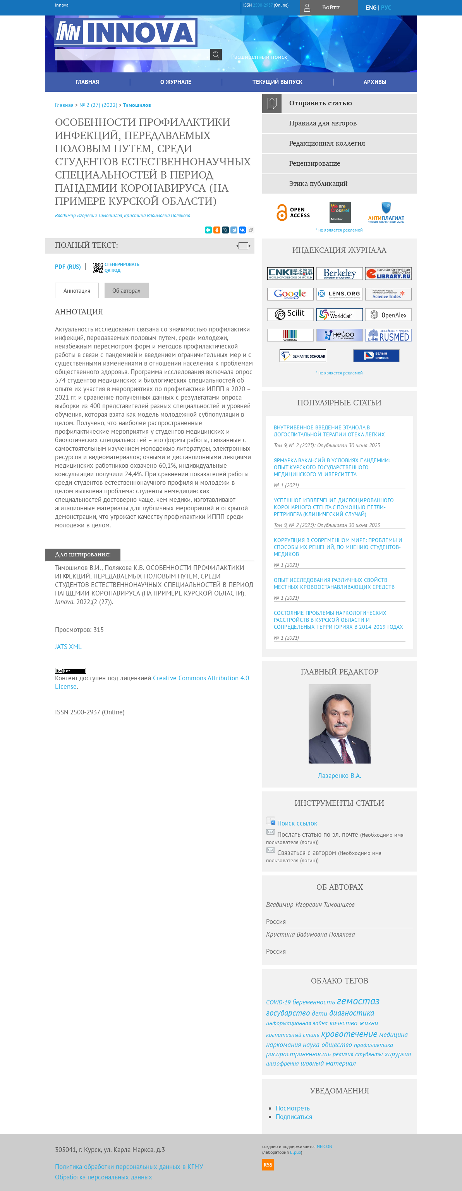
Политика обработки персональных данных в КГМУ (129, 1166)
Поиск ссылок (297, 823)
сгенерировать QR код (111, 267)
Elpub (295, 1152)
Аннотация (77, 290)
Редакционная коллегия (327, 143)
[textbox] (132, 54)
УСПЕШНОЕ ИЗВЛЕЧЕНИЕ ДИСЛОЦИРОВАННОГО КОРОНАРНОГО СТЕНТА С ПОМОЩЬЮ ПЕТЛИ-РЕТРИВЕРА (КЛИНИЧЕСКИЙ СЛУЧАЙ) (334, 507)
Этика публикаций (318, 183)
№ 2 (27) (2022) (98, 104)
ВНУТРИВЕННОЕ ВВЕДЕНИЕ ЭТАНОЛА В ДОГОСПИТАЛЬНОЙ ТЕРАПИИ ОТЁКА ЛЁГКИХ (329, 431)
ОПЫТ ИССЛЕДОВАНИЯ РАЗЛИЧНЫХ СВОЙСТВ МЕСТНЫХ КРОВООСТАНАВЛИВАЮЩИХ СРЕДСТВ (334, 583)
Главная (87, 82)
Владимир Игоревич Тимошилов (88, 215)
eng (371, 7)
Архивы (375, 82)
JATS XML (68, 646)
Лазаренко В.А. (339, 775)
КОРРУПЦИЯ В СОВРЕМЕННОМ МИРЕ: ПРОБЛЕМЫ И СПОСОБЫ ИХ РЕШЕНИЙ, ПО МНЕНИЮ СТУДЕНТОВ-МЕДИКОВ (338, 547)
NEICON (324, 1146)
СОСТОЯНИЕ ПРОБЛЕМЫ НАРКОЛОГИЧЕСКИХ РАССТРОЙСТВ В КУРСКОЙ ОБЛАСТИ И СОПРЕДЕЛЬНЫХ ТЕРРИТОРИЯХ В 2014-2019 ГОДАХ (338, 619)
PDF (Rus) (68, 266)
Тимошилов (137, 104)
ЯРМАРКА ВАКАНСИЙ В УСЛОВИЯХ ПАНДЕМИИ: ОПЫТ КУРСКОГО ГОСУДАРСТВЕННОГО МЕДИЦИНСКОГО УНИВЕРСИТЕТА (332, 467)
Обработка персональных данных (103, 1177)
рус (386, 7)
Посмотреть (293, 1108)
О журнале (175, 82)
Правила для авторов (323, 123)
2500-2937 (263, 5)
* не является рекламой (339, 230)
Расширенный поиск (259, 56)
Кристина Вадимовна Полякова (157, 215)
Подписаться (294, 1116)
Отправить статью (320, 103)
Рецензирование (314, 163)
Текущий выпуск (277, 82)
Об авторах (126, 290)
